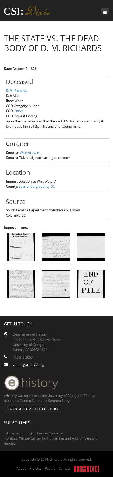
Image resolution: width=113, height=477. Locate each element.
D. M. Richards (16, 90)
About (21, 468)
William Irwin (29, 152)
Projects (35, 468)
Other (18, 111)
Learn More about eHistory (32, 409)
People (50, 468)
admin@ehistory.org (28, 365)
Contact (64, 468)
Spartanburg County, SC (37, 186)
